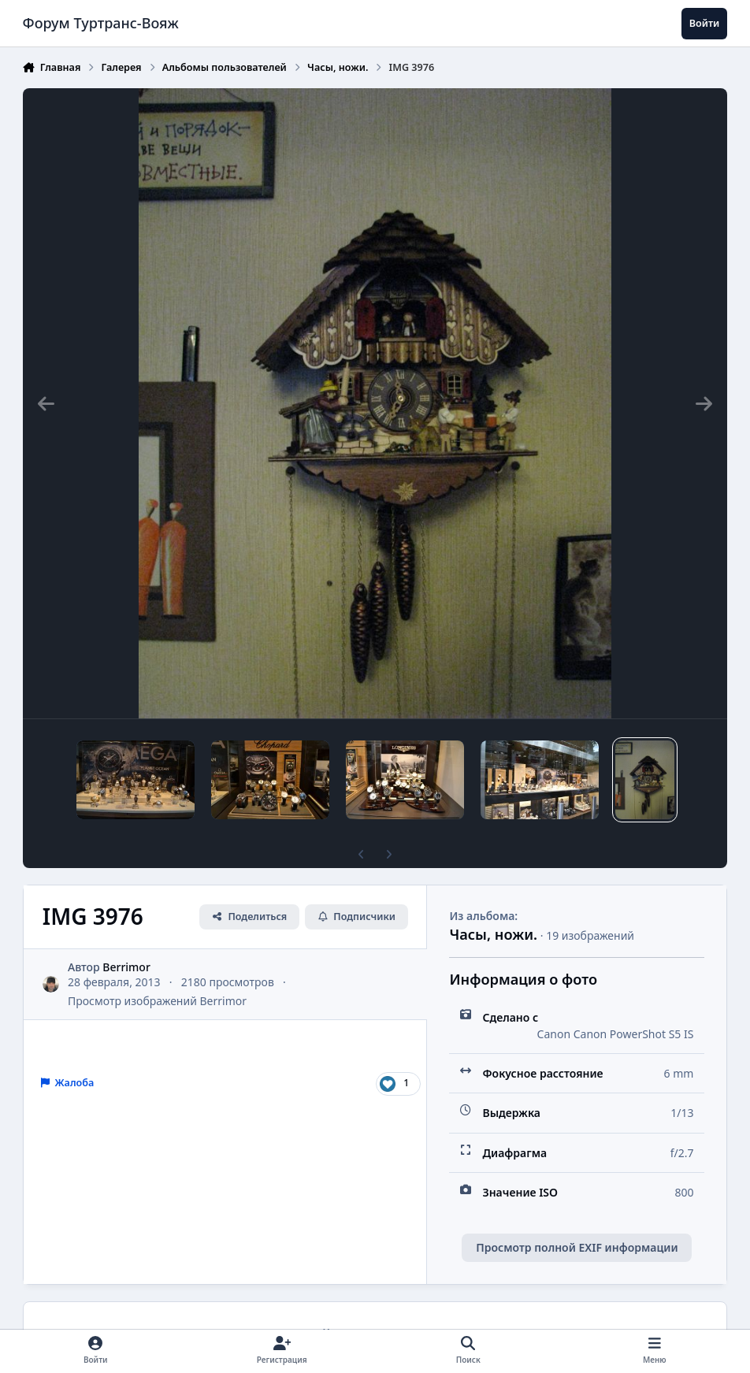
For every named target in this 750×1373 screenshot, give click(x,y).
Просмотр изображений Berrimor (157, 1000)
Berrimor (126, 966)
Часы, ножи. (493, 934)
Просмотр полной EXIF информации (577, 1247)
